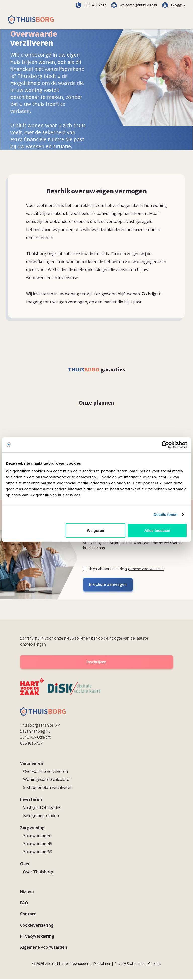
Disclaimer (101, 962)
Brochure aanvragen (107, 584)
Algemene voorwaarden (43, 946)
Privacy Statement (129, 962)
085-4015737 (90, 5)
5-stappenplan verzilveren (48, 786)
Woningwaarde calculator (47, 778)
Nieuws (27, 891)
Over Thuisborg (38, 871)
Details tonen (165, 514)
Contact (28, 913)
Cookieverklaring (36, 924)
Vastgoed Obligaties (42, 807)
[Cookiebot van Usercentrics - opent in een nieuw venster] (165, 444)
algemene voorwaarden (144, 569)
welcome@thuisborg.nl (134, 5)
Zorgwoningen (37, 835)
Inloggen (173, 5)
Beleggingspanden (41, 815)
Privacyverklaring (37, 935)
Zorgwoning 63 (37, 851)
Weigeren (95, 530)
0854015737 (31, 742)
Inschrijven (96, 661)
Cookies (154, 962)
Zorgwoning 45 (37, 843)
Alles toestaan (157, 530)
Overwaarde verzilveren (45, 770)
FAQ (24, 902)
